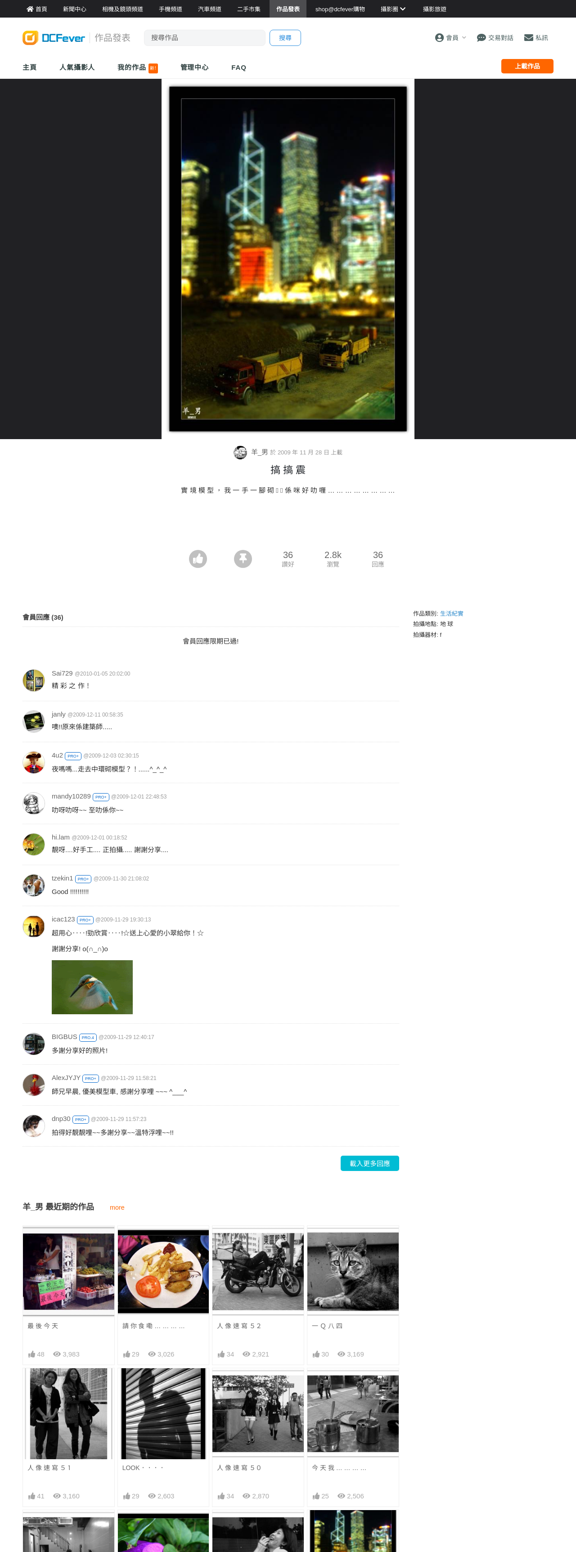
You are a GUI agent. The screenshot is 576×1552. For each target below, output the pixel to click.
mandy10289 (71, 796)
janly (59, 714)
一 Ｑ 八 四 (327, 1326)
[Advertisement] (288, 525)
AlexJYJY (66, 1077)
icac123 (63, 919)
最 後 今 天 (42, 1326)
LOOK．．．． (143, 1467)
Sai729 (62, 673)
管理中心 (194, 67)
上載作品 (527, 66)
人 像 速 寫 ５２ (239, 1326)
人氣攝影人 (77, 67)
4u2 (57, 755)
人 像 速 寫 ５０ (239, 1467)
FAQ (239, 67)
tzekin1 (62, 878)
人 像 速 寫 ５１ (49, 1467)
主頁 (29, 67)
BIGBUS (64, 1036)
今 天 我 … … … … (339, 1467)
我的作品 (137, 68)
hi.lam (61, 837)
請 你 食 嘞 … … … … (153, 1326)
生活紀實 (452, 613)
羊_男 (252, 452)
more (117, 1207)
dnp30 (61, 1118)
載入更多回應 (370, 1163)
